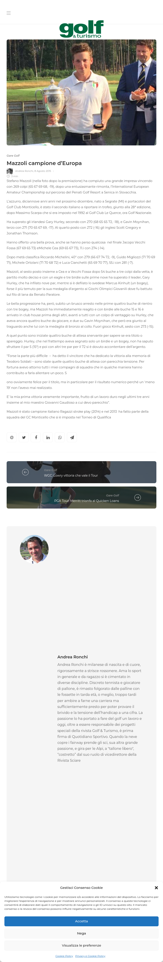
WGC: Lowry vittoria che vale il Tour (71, 475)
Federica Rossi (15, 755)
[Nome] (120, 813)
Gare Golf (13, 155)
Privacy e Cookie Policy (90, 956)
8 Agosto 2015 (42, 171)
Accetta (81, 921)
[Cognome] (120, 827)
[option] (42, 725)
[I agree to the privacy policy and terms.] (86, 881)
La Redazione (93, 755)
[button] (156, 888)
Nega (81, 933)
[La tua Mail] (120, 841)
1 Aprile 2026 (32, 755)
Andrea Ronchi (24, 171)
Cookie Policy (64, 956)
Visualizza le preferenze (81, 945)
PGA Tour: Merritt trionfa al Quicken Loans (86, 501)
